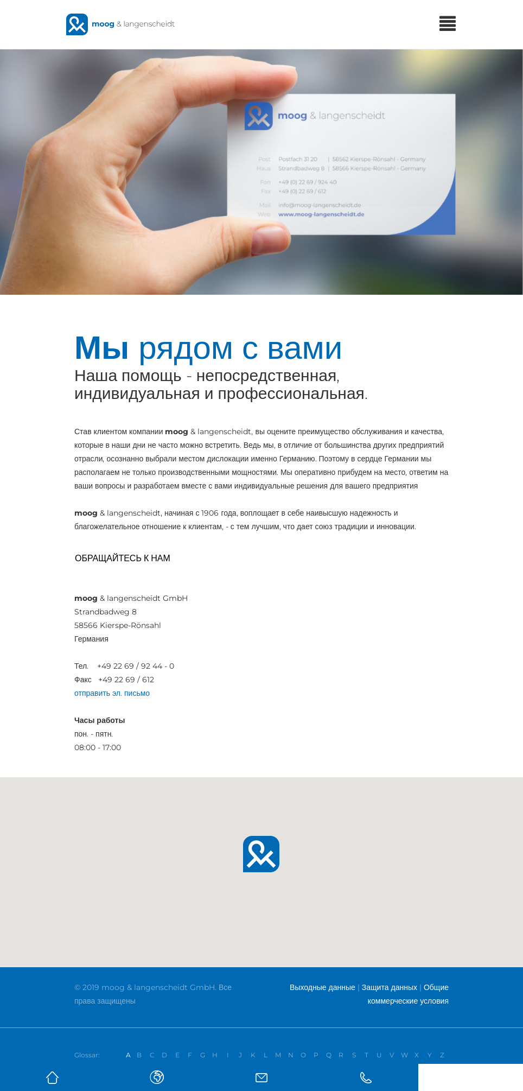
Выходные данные (322, 987)
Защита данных (389, 987)
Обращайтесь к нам (122, 558)
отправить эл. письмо (112, 693)
